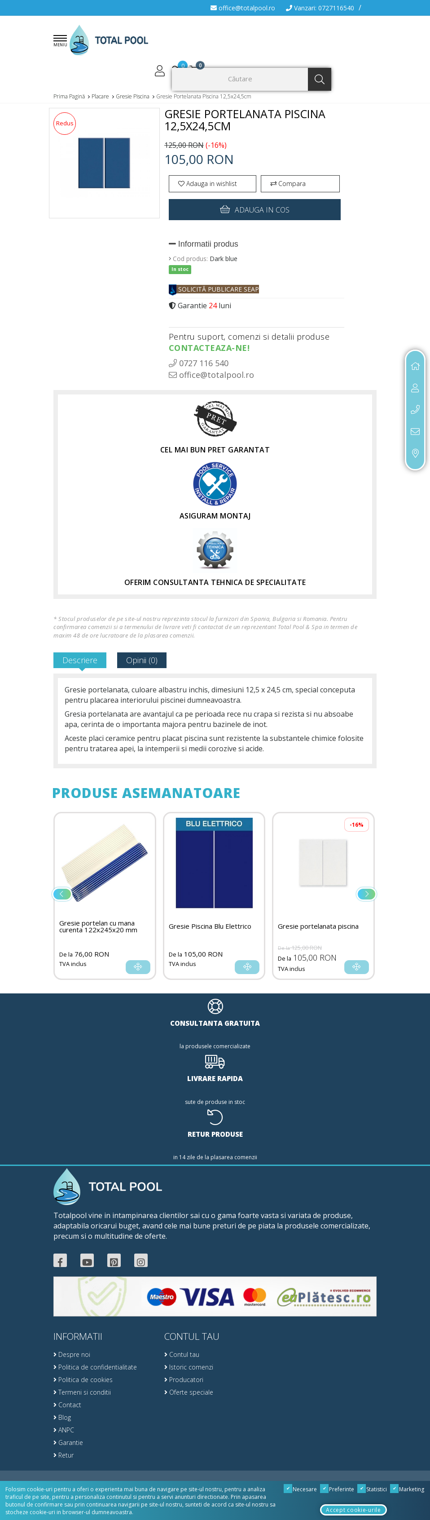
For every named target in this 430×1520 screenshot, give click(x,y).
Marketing (407, 1489)
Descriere (79, 660)
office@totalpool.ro (243, 8)
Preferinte (337, 1489)
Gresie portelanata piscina (318, 926)
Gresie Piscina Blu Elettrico (210, 926)
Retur (63, 1455)
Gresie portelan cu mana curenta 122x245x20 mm (98, 926)
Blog (62, 1417)
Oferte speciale (188, 1392)
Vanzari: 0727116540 (320, 8)
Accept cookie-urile (353, 1510)
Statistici (372, 1489)
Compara (288, 183)
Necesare (300, 1489)
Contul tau (181, 1354)
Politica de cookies (83, 1379)
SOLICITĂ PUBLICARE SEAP (214, 289)
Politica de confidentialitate (95, 1367)
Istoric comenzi (188, 1367)
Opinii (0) (142, 660)
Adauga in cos (255, 209)
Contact (67, 1404)
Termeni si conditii (82, 1392)
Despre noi (71, 1354)
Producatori (183, 1379)
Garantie (68, 1442)
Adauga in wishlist (207, 183)
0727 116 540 (198, 363)
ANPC (63, 1430)
